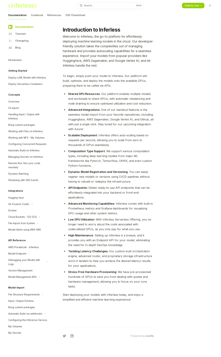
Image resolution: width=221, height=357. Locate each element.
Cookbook (37, 16)
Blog (14, 48)
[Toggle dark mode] (210, 5)
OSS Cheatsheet (75, 16)
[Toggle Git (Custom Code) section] (28, 204)
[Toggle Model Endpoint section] (28, 254)
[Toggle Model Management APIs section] (28, 277)
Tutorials (17, 34)
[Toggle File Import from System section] (28, 223)
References (54, 16)
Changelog (18, 41)
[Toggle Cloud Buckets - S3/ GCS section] (28, 217)
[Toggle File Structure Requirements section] (28, 294)
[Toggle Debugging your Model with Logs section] (28, 262)
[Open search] (110, 5)
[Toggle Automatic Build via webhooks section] (28, 314)
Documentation (17, 16)
